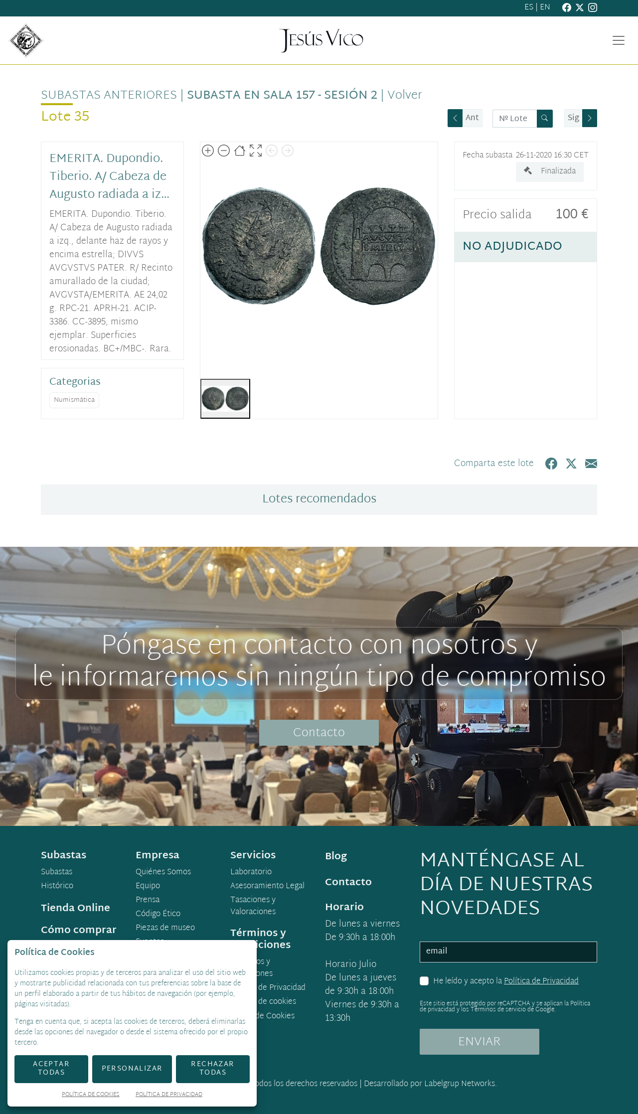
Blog (336, 857)
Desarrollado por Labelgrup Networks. (430, 1084)
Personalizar (132, 1069)
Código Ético (158, 915)
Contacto (319, 733)
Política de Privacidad (541, 981)
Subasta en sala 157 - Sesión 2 (282, 96)
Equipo (148, 887)
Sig (573, 118)
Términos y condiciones (251, 968)
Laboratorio (251, 873)
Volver (404, 96)
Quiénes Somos (163, 873)
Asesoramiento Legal (267, 887)
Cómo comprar (79, 931)
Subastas (56, 873)
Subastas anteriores (109, 96)
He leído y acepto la (506, 982)
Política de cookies (263, 1002)
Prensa (148, 901)
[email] (508, 952)
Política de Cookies (91, 1095)
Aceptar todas (51, 1068)
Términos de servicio (498, 1009)
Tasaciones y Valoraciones (253, 907)
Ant (472, 118)
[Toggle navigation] (618, 40)
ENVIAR (479, 1042)
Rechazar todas (212, 1068)
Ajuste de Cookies (263, 1016)
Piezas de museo (165, 929)
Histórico (57, 887)
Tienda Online (75, 909)
